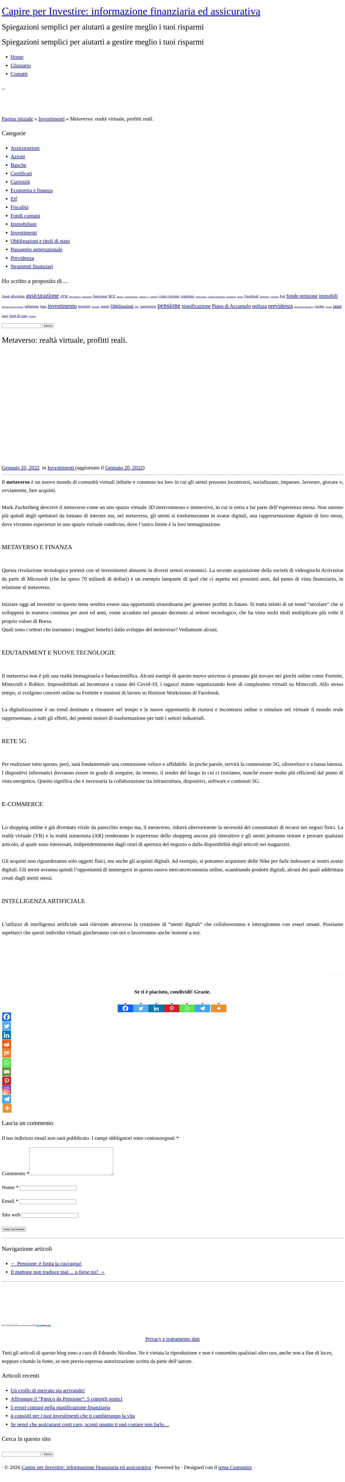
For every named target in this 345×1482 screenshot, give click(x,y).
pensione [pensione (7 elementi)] (169, 305)
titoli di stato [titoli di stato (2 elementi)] (18, 316)
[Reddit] (6, 1044)
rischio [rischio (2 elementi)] (319, 307)
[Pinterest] (171, 1004)
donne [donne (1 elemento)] (240, 297)
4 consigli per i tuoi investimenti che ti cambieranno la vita (73, 1421)
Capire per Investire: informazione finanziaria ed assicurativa (131, 11)
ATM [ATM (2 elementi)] (64, 296)
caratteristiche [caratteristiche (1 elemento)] (131, 297)
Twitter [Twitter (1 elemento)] (32, 316)
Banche (18, 165)
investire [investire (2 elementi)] (84, 307)
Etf (14, 199)
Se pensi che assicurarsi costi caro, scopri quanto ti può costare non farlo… (90, 1429)
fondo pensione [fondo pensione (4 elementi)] (302, 296)
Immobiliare (24, 224)
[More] (218, 1004)
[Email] (6, 1071)
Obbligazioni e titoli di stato (40, 241)
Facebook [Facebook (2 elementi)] (251, 296)
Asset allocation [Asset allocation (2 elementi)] (13, 296)
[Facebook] (125, 1004)
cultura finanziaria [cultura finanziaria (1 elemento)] (216, 297)
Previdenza (22, 258)
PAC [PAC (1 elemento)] (137, 307)
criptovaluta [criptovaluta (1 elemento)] (201, 297)
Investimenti (51, 119)
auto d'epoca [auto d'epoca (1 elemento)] (75, 297)
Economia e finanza (32, 190)
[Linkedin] (156, 1004)
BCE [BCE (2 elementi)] (112, 296)
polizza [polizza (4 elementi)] (259, 306)
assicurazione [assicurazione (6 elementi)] (42, 295)
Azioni (18, 156)
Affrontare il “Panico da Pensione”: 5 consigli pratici (66, 1404)
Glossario (21, 65)
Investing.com (44, 1330)
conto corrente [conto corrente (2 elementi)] (169, 296)
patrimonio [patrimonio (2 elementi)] (148, 307)
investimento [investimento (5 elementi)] (62, 306)
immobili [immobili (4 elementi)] (328, 296)
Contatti (19, 74)
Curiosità (20, 182)
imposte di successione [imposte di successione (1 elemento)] (12, 307)
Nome (10, 1192)
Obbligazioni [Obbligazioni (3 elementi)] (121, 306)
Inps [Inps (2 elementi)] (43, 307)
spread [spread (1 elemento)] (329, 307)
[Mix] (6, 1053)
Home (17, 57)
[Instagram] (6, 1090)
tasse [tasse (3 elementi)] (337, 306)
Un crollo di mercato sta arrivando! (48, 1396)
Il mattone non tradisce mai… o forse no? (58, 1277)
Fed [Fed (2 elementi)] (282, 296)
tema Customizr (235, 1472)
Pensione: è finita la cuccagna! (46, 1269)
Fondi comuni (25, 215)
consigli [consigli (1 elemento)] (154, 297)
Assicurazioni (25, 148)
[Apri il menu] (3, 89)
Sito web (11, 1220)
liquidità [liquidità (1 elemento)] (96, 307)
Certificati (21, 173)
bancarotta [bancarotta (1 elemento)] (87, 297)
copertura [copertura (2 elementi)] (187, 296)
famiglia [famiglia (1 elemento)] (275, 297)
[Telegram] (202, 1004)
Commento (15, 1179)
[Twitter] (141, 1004)
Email (10, 1206)
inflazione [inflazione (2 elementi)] (32, 307)
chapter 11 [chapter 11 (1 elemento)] (144, 297)
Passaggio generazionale (36, 249)
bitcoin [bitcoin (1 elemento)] (120, 297)
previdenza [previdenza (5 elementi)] (280, 306)
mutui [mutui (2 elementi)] (105, 307)
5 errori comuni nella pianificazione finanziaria (60, 1412)
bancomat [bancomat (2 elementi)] (100, 296)
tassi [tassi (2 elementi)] (5, 316)
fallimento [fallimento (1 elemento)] (264, 297)
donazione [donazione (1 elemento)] (231, 297)
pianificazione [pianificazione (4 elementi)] (196, 306)
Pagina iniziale (17, 119)
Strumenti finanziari (32, 266)
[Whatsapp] (187, 1004)
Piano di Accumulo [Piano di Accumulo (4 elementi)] (231, 306)
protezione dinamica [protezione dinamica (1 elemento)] (303, 307)
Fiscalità (19, 207)
